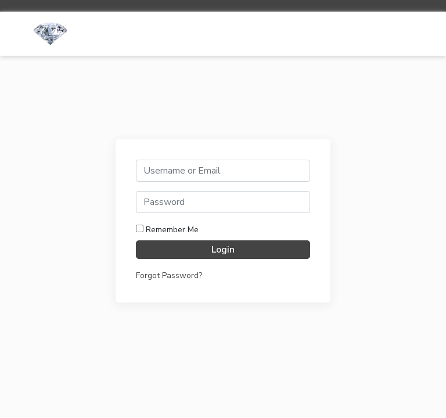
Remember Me (167, 229)
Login (223, 249)
